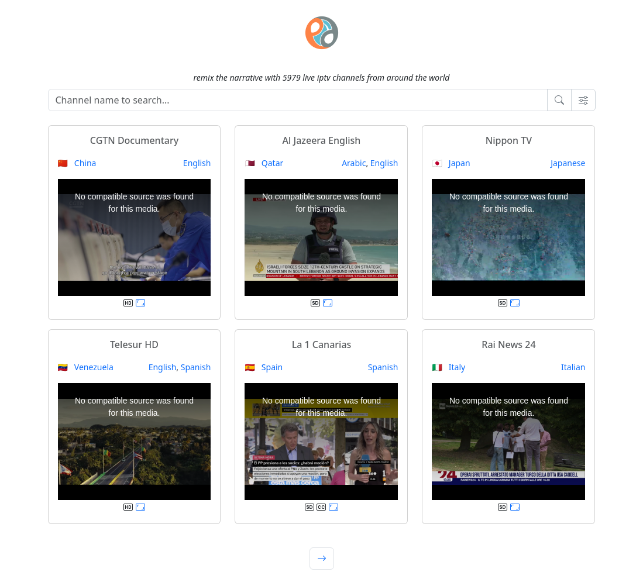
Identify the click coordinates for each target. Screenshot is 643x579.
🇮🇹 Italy (448, 367)
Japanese (568, 162)
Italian (573, 367)
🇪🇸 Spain (264, 367)
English (197, 162)
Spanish (196, 367)
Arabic (354, 162)
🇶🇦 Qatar (264, 162)
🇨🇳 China (77, 162)
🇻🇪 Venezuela (86, 367)
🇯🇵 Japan (451, 162)
